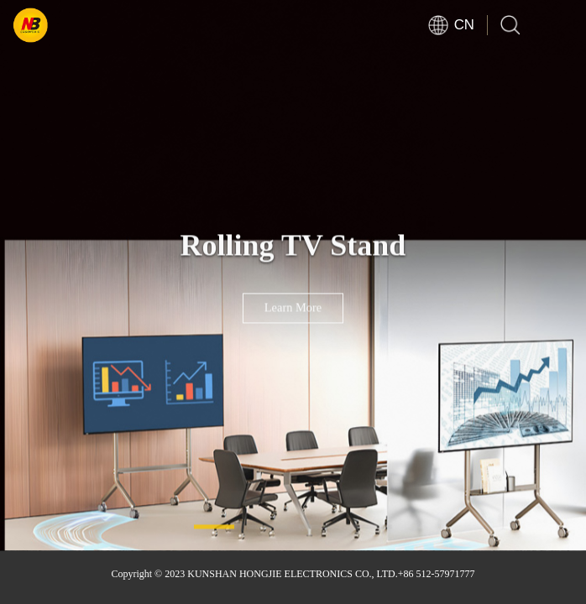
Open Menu (561, 25)
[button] (214, 526)
